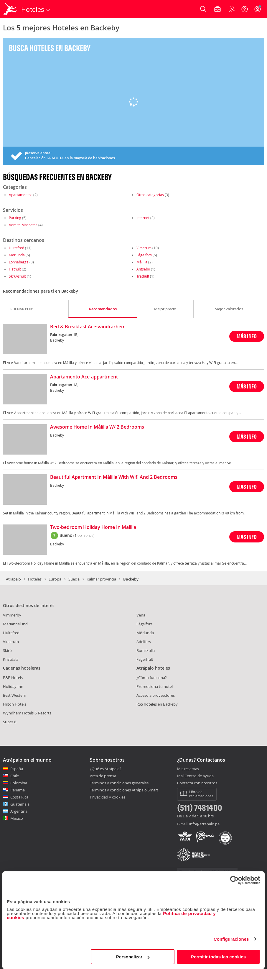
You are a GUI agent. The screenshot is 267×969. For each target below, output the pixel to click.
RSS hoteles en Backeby (157, 704)
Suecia (74, 579)
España (16, 768)
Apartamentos (20, 194)
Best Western (14, 695)
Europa (55, 579)
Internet (142, 217)
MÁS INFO (247, 336)
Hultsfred (16, 247)
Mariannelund (15, 624)
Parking (15, 217)
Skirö (7, 650)
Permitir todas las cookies (218, 956)
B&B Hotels (13, 677)
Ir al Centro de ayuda (195, 776)
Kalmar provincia (101, 579)
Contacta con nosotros (197, 783)
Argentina (18, 811)
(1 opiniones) (84, 535)
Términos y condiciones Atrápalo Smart (124, 790)
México (16, 818)
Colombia (18, 783)
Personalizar (132, 956)
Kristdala (10, 659)
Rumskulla (145, 650)
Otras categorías (150, 194)
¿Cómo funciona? (151, 677)
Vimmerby (12, 615)
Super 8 (9, 721)
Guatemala (19, 804)
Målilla (141, 262)
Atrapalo (13, 579)
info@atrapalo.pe (204, 824)
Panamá (17, 790)
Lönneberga (19, 262)
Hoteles (35, 579)
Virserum (143, 247)
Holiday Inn (13, 686)
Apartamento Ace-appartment (84, 377)
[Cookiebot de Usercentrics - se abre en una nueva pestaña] (234, 880)
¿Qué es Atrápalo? (105, 768)
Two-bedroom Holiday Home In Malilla (93, 527)
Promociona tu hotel (154, 686)
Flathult (15, 269)
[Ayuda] (244, 9)
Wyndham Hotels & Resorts (27, 713)
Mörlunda (17, 255)
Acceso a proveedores (155, 695)
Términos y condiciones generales (119, 783)
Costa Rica (19, 797)
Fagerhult (144, 659)
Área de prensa (103, 775)
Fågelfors (144, 255)
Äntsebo (143, 269)
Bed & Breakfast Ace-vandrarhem (88, 327)
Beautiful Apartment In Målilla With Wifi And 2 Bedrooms (113, 477)
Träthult (142, 276)
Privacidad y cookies (107, 797)
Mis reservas (188, 769)
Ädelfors (143, 641)
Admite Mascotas (23, 224)
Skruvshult (17, 276)
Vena (140, 615)
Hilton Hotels (14, 704)
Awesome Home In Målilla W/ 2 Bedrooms (97, 427)
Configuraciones (231, 939)
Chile (14, 775)
